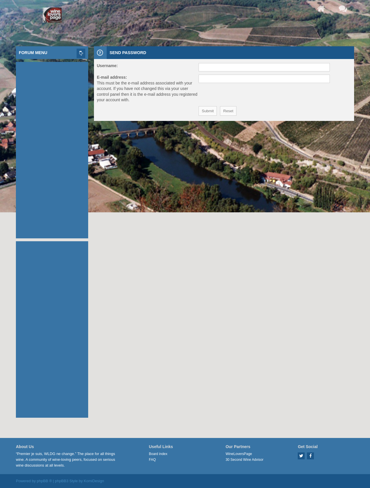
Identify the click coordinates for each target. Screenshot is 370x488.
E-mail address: (112, 77)
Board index (158, 454)
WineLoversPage (238, 454)
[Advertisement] (52, 148)
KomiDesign (94, 481)
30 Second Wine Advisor (244, 460)
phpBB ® (44, 481)
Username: (107, 65)
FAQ (152, 460)
